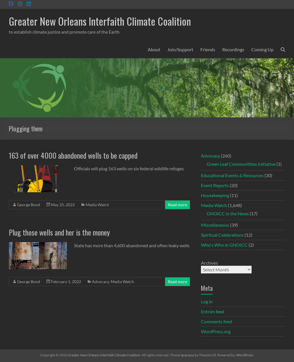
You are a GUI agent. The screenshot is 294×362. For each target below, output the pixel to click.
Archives (209, 262)
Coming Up (262, 49)
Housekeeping (215, 195)
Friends (207, 49)
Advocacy (100, 281)
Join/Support (180, 49)
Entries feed (212, 311)
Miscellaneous (215, 225)
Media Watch (97, 204)
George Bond (28, 204)
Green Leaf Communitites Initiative (241, 164)
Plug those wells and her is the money (59, 232)
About (154, 49)
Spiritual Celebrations (222, 235)
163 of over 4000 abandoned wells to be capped (73, 155)
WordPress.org (216, 331)
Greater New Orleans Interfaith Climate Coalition (100, 20)
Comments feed (216, 321)
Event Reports (215, 185)
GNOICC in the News (228, 213)
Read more (177, 204)
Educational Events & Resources (232, 175)
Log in (207, 301)
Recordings (233, 49)
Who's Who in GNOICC (224, 245)
